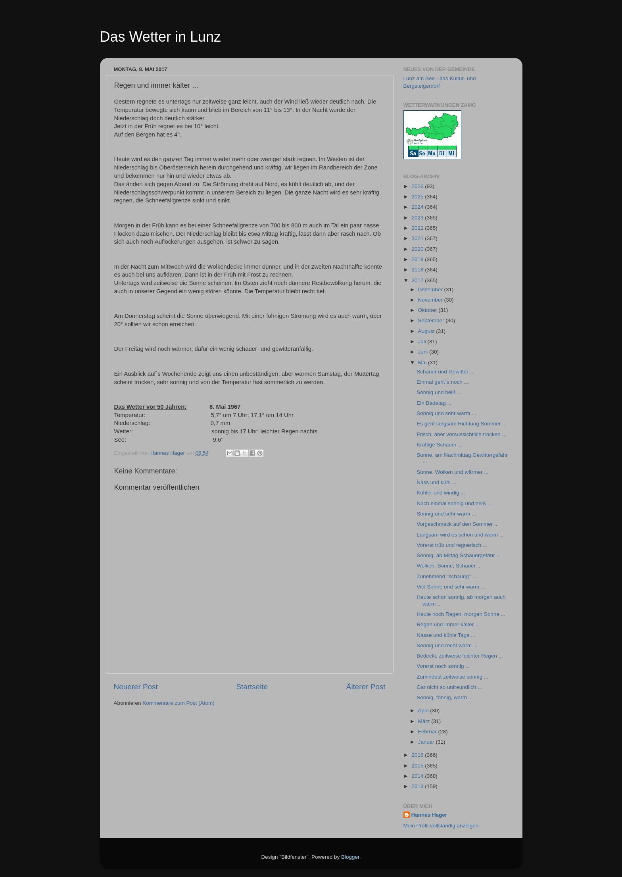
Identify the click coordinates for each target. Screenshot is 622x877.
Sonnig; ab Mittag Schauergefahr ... (459, 555)
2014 (418, 776)
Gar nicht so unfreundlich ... (449, 687)
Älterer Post (366, 687)
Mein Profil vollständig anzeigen (441, 826)
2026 (418, 186)
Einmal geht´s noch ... (442, 382)
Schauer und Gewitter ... (445, 372)
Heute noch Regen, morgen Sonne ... (461, 614)
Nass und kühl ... (437, 482)
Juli (423, 341)
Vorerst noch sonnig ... (443, 666)
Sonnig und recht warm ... (447, 645)
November (431, 300)
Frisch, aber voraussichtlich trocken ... (462, 434)
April (424, 711)
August (427, 331)
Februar (428, 732)
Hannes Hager (429, 815)
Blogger (350, 857)
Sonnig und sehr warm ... (446, 413)
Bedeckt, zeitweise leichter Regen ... (460, 656)
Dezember (431, 289)
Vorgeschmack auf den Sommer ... (458, 524)
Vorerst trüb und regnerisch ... (452, 545)
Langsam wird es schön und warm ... (460, 535)
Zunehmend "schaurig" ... (446, 576)
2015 (418, 766)
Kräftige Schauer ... (440, 445)
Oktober (428, 310)
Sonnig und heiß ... (439, 392)
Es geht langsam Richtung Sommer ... (462, 424)
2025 (418, 197)
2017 (418, 280)
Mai (423, 362)
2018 (418, 270)
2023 (418, 218)
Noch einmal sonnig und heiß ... (454, 503)
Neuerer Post (136, 687)
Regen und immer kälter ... (448, 624)
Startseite (252, 687)
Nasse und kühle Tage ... (446, 635)
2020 (418, 249)
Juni (424, 352)
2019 (418, 259)
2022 (418, 228)
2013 (418, 786)
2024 (418, 207)
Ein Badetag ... (434, 403)
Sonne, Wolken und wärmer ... (452, 472)
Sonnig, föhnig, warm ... (445, 697)
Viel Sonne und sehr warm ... (451, 587)
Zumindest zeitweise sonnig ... (452, 677)
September (432, 320)
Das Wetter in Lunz (160, 37)
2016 (418, 755)
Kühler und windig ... (441, 493)
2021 (418, 238)
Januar (427, 742)
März (425, 721)
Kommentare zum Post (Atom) (178, 703)
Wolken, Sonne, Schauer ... (449, 566)
